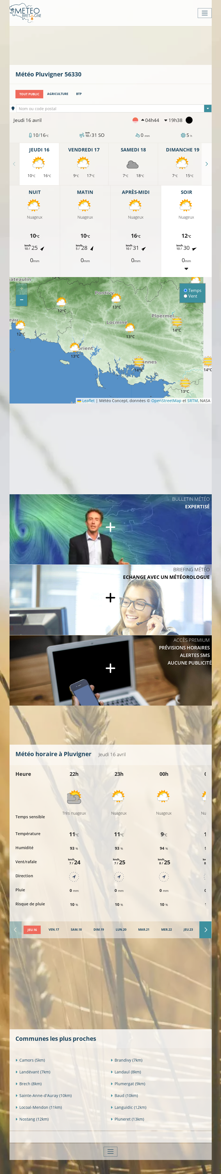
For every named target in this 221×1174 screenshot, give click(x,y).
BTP (79, 94)
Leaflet (86, 400)
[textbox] (114, 109)
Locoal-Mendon (38, 1107)
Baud (124, 1095)
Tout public (29, 94)
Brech (28, 1083)
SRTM (192, 400)
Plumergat (128, 1083)
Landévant (32, 1071)
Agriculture (57, 94)
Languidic (128, 1107)
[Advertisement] (117, 45)
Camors (30, 1059)
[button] (62, 305)
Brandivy (126, 1059)
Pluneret (127, 1118)
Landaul (126, 1071)
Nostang (32, 1118)
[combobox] (114, 108)
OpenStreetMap (166, 400)
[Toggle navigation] (204, 13)
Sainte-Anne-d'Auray (43, 1095)
